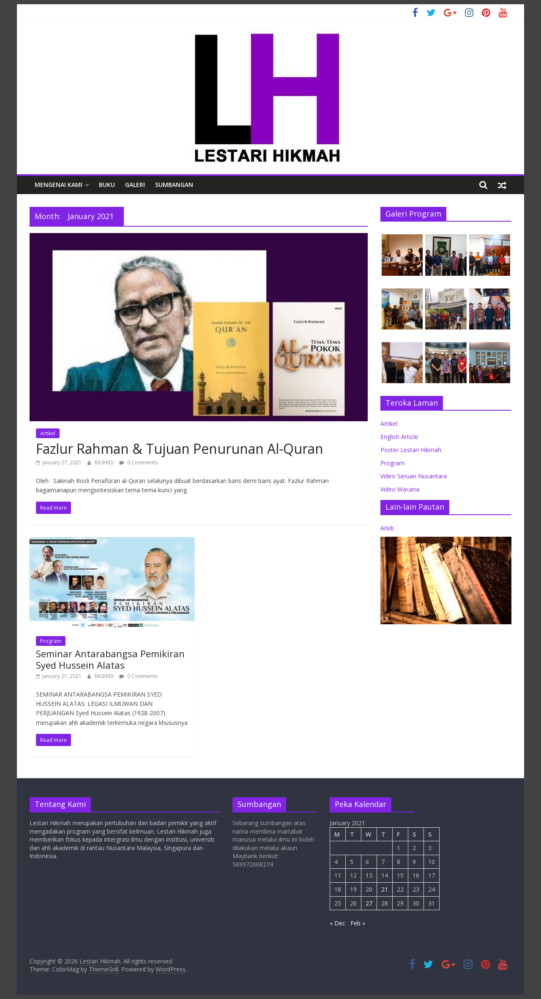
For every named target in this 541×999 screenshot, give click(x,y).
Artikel (47, 433)
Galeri (135, 185)
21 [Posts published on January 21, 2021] (384, 889)
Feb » (357, 923)
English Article (399, 437)
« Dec (337, 923)
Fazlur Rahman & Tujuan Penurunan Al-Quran (179, 448)
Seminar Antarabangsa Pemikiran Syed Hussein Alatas (110, 659)
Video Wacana (399, 489)
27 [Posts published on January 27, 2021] (369, 903)
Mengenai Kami (58, 185)
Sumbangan (174, 185)
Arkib (387, 528)
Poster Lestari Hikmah (410, 450)
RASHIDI (105, 462)
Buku (107, 185)
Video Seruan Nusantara (413, 476)
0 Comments (138, 462)
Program (50, 641)
